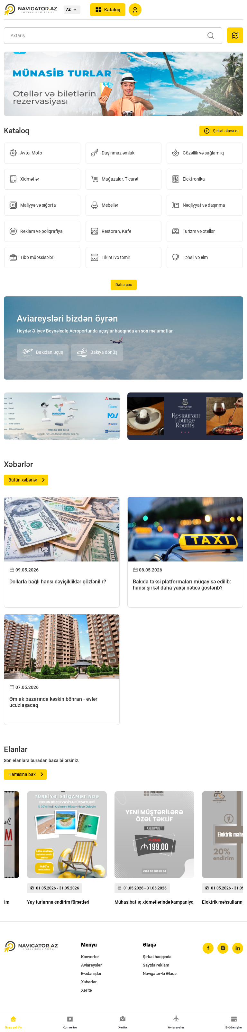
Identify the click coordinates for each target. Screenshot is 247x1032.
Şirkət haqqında (157, 956)
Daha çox (123, 285)
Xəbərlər (89, 981)
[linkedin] (237, 948)
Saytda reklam (156, 965)
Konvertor (90, 956)
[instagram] (222, 948)
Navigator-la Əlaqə (160, 973)
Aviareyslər (91, 965)
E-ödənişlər (91, 973)
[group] (67, 849)
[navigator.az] (31, 947)
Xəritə (86, 990)
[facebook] (208, 948)
